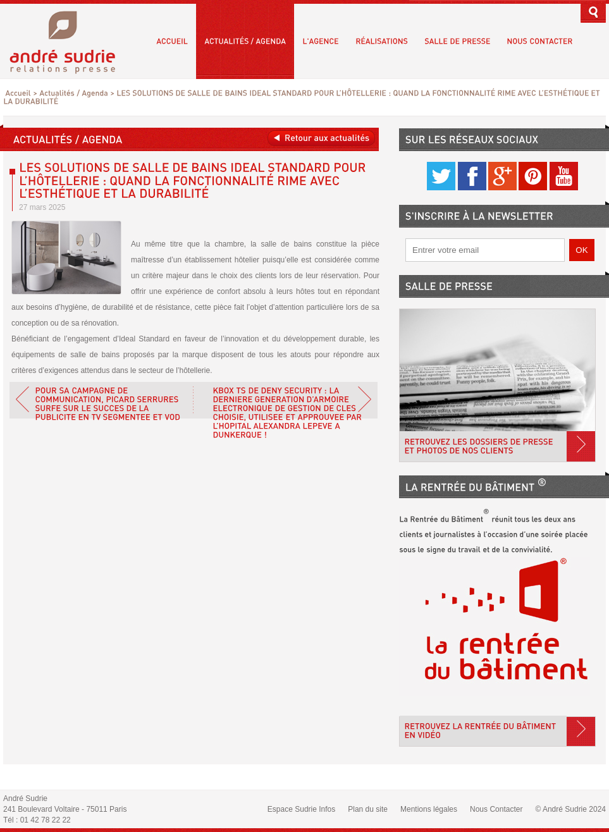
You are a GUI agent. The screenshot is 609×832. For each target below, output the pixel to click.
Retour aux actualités (321, 138)
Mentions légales (428, 809)
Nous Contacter (496, 809)
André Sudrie (69, 41)
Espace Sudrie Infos (301, 809)
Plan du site (368, 809)
